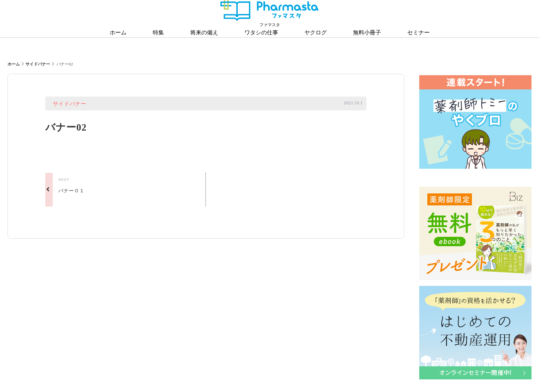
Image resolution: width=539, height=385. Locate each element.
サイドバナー (37, 64)
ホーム (13, 64)
